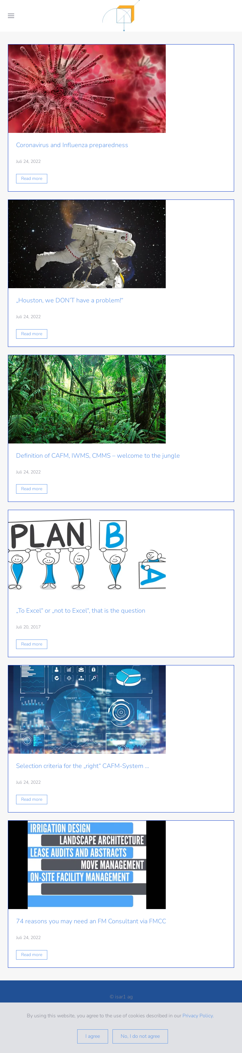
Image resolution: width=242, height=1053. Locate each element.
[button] (11, 16)
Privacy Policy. (198, 1015)
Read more (31, 178)
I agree (92, 1036)
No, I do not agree (140, 1036)
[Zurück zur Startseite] (121, 16)
